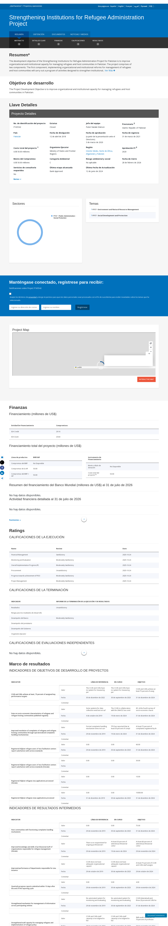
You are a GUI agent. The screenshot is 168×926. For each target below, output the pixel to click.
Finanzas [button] (58, 43)
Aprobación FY (129, 147)
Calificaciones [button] (78, 43)
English (121, 6)
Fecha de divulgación (60, 133)
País (15, 133)
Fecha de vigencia (130, 133)
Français (129, 6)
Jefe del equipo (93, 123)
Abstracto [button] (19, 43)
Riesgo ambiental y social (98, 159)
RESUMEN (19, 34)
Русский (144, 6)
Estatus (53, 123)
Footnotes (14, 520)
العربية (136, 6)
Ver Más (110, 70)
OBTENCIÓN (38, 34)
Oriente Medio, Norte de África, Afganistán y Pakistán (99, 152)
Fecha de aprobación (96, 133)
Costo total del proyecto (26, 147)
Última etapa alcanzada (61, 167)
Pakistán (17, 136)
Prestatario (128, 123)
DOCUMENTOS (58, 34)
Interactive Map (146, 379)
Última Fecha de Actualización (100, 167)
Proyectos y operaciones (32, 6)
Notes (16, 179)
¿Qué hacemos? (16, 6)
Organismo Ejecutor (59, 147)
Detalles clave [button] (38, 43)
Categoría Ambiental (60, 159)
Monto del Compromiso (25, 159)
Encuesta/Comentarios (156, 915)
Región (89, 147)
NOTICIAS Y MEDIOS (79, 34)
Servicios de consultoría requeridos (25, 169)
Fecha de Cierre (129, 159)
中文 (150, 6)
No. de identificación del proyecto (30, 123)
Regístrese (82, 307)
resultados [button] (98, 43)
